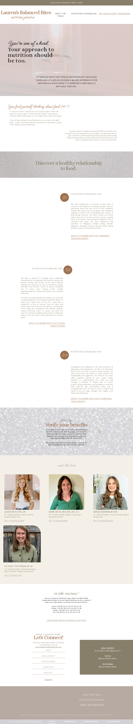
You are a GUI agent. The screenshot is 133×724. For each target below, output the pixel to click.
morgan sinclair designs (32, 721)
